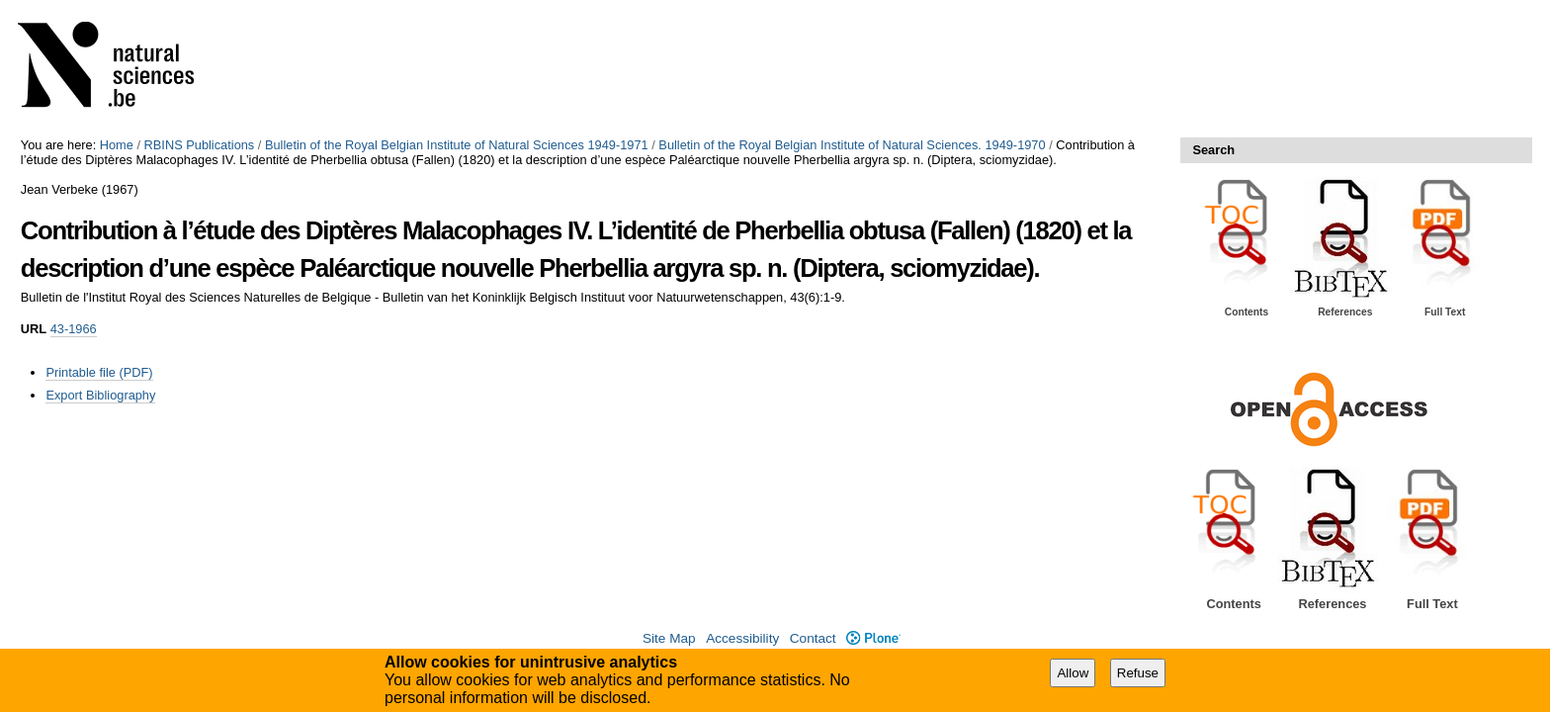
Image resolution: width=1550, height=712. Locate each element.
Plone (873, 638)
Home (116, 144)
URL (33, 328)
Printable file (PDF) (98, 372)
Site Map (669, 638)
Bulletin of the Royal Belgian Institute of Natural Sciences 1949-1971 (456, 144)
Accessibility (742, 638)
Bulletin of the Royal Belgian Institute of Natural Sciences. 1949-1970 (851, 144)
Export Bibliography (100, 395)
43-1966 (73, 328)
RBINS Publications (199, 144)
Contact (813, 638)
